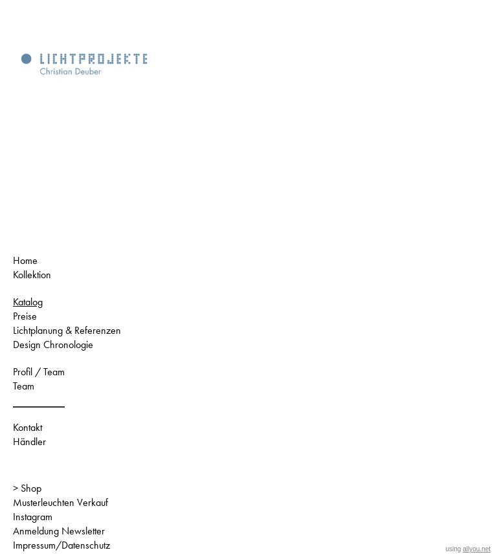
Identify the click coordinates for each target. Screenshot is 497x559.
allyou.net (477, 549)
